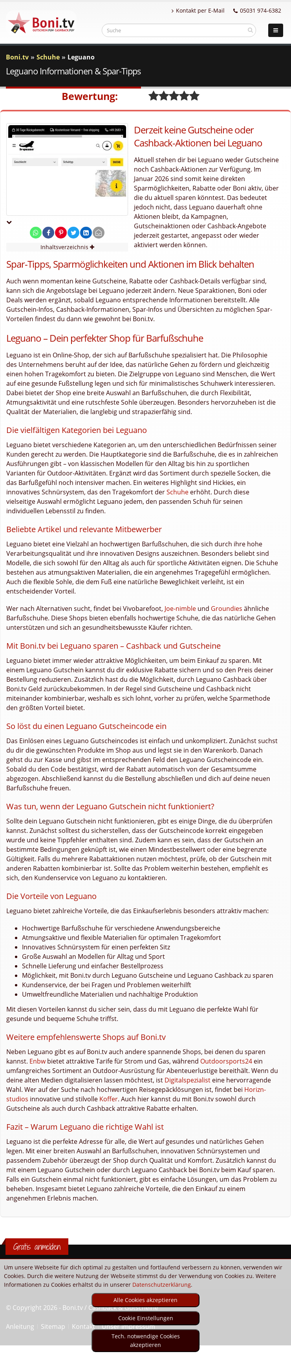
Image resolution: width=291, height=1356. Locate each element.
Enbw (37, 1061)
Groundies (226, 608)
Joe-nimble (180, 608)
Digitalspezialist (187, 1080)
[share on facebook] (48, 233)
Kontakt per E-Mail (198, 10)
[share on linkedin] (86, 233)
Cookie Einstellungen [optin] (145, 1318)
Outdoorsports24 (226, 1061)
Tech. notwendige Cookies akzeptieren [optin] (146, 1340)
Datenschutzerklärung (161, 1284)
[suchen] (250, 30)
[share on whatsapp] (35, 233)
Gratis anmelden (36, 1246)
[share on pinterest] (61, 233)
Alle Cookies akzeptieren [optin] (145, 1300)
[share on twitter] (73, 233)
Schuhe (178, 492)
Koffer (108, 1099)
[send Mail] (98, 233)
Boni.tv (17, 57)
